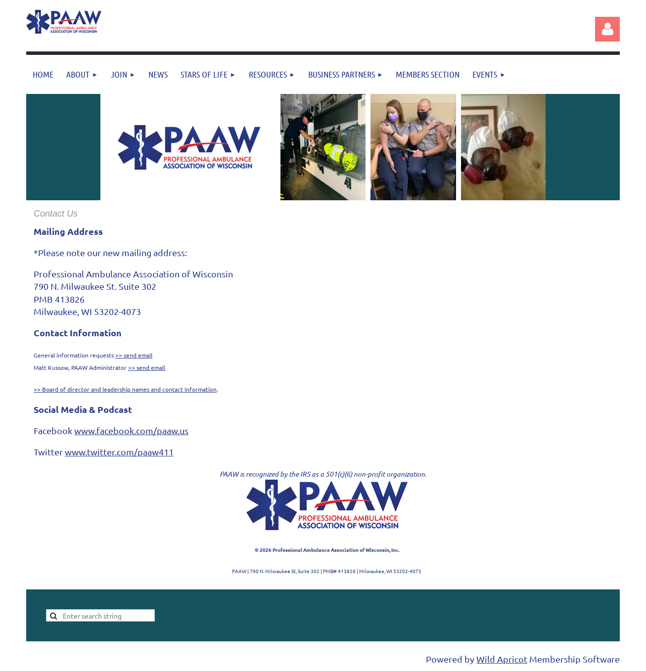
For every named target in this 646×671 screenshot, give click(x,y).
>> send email (133, 355)
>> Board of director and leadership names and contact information (125, 389)
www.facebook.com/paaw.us (131, 430)
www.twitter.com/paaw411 (119, 452)
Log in (607, 29)
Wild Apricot (501, 659)
